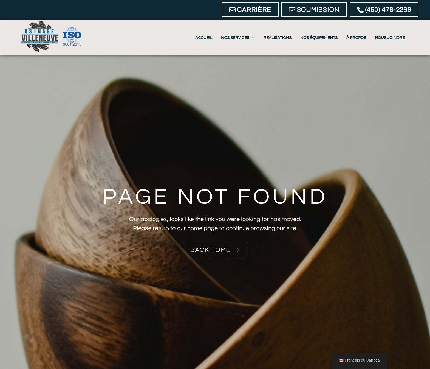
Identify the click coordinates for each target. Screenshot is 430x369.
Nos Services (238, 37)
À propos (356, 38)
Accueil (203, 38)
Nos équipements (319, 38)
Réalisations (278, 38)
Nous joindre (390, 38)
